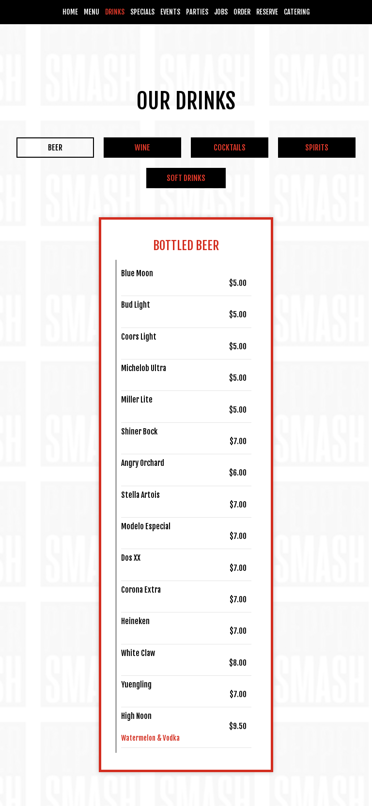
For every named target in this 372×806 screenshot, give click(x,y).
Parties (197, 12)
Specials (142, 12)
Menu (91, 12)
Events (170, 12)
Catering (297, 12)
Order (241, 12)
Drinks (114, 12)
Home (70, 12)
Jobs (221, 12)
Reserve (267, 12)
